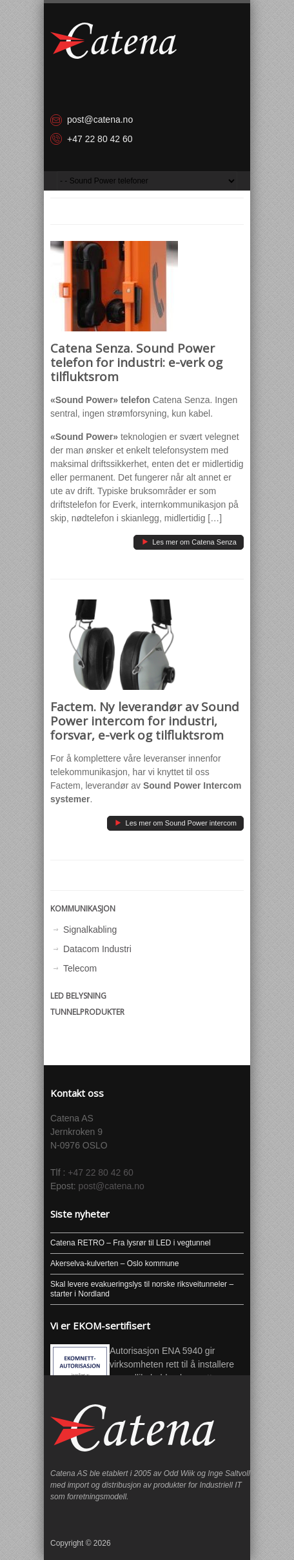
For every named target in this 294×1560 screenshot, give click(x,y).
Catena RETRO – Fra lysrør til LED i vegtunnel (130, 1242)
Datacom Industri (97, 949)
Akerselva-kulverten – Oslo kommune (114, 1263)
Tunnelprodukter (87, 1011)
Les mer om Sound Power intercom (175, 822)
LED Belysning (78, 995)
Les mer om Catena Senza (188, 541)
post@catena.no (100, 119)
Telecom (80, 968)
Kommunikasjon (82, 908)
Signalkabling (90, 929)
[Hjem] (113, 41)
